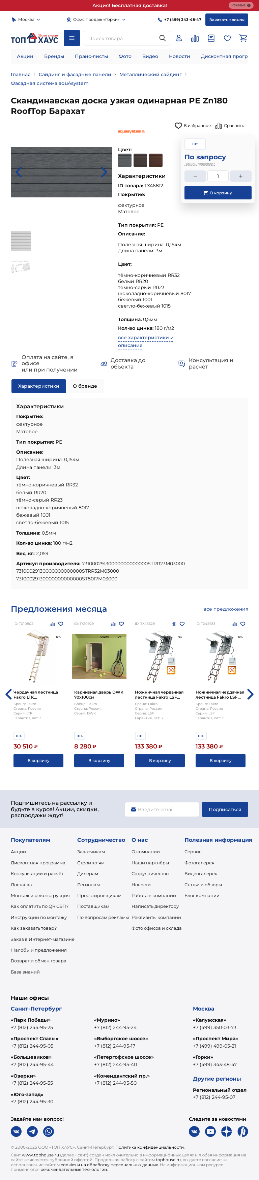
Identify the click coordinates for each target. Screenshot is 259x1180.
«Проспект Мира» (215, 1038)
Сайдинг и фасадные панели (75, 74)
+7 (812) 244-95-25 (32, 1027)
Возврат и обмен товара (38, 960)
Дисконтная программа (38, 862)
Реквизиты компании (156, 917)
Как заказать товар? (34, 928)
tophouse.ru (168, 1159)
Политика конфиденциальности (149, 1147)
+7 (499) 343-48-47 (215, 1064)
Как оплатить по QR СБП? (39, 906)
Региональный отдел (220, 1090)
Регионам (88, 884)
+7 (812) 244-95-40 (115, 1064)
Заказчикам (91, 851)
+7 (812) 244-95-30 (32, 1101)
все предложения (225, 609)
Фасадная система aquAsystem (50, 83)
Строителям (91, 862)
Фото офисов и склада (157, 928)
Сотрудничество (150, 873)
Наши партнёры (150, 862)
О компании (146, 851)
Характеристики (38, 386)
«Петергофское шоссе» (124, 1057)
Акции (25, 56)
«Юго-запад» (27, 1094)
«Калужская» (209, 1020)
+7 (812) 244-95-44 (32, 1064)
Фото (125, 56)
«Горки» (203, 1057)
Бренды (54, 56)
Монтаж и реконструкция (40, 895)
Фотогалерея (199, 862)
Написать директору (155, 906)
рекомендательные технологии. (74, 1169)
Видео (150, 56)
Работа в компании (154, 895)
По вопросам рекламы (103, 917)
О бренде (85, 386)
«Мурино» (107, 1020)
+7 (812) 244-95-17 (114, 1046)
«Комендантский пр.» (122, 1076)
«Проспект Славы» (34, 1038)
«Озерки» (23, 1076)
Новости (179, 56)
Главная (21, 74)
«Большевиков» (31, 1057)
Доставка (21, 884)
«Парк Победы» (31, 1020)
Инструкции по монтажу (39, 917)
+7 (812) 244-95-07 (214, 1097)
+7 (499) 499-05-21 (214, 1046)
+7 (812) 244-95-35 (32, 1083)
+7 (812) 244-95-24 (115, 1027)
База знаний (25, 972)
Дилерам (87, 873)
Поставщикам (93, 906)
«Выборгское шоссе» (121, 1038)
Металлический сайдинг (150, 74)
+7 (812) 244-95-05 (32, 1046)
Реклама (241, 5)
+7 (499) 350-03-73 (214, 1027)
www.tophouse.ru (40, 1154)
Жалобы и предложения (39, 950)
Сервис (192, 851)
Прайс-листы (91, 56)
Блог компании (202, 895)
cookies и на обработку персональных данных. (110, 1164)
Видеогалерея (201, 873)
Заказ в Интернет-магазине (43, 939)
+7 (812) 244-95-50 (115, 1083)
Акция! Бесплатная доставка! (129, 5)
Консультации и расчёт (37, 873)
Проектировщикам (99, 895)
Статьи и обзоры (203, 884)
